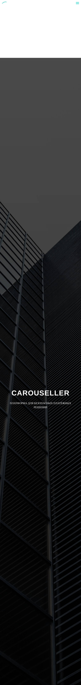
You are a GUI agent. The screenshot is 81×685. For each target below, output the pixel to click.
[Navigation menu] (77, 3)
